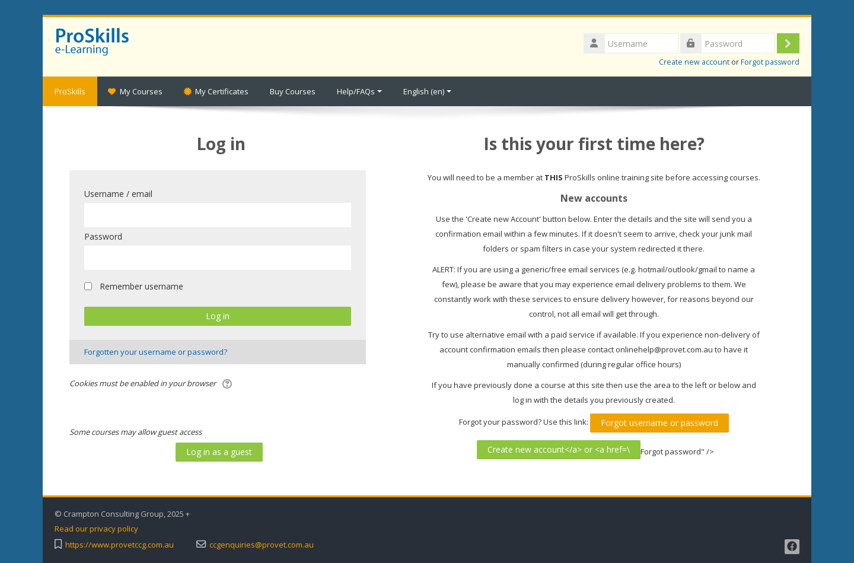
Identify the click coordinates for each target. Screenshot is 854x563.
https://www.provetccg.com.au (119, 544)
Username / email (118, 193)
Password (103, 236)
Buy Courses (293, 91)
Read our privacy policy (96, 528)
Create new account (694, 62)
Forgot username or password (659, 422)
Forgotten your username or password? (155, 351)
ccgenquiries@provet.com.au (261, 544)
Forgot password (770, 62)
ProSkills (70, 91)
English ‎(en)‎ (427, 91)
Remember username (141, 286)
